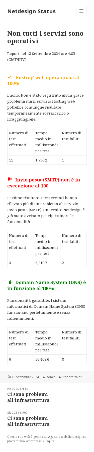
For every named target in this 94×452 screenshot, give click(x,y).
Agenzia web (57, 437)
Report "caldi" (72, 377)
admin (50, 377)
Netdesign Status (31, 11)
